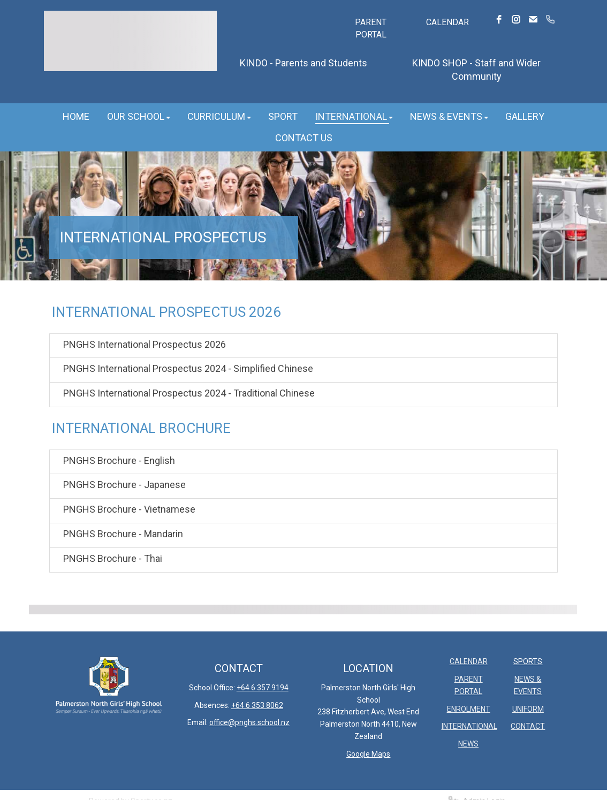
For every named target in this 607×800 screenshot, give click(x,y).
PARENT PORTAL (370, 28)
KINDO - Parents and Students (303, 62)
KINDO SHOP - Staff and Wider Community (476, 69)
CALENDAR (447, 22)
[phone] (550, 19)
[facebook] (498, 19)
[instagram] (516, 19)
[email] (533, 19)
